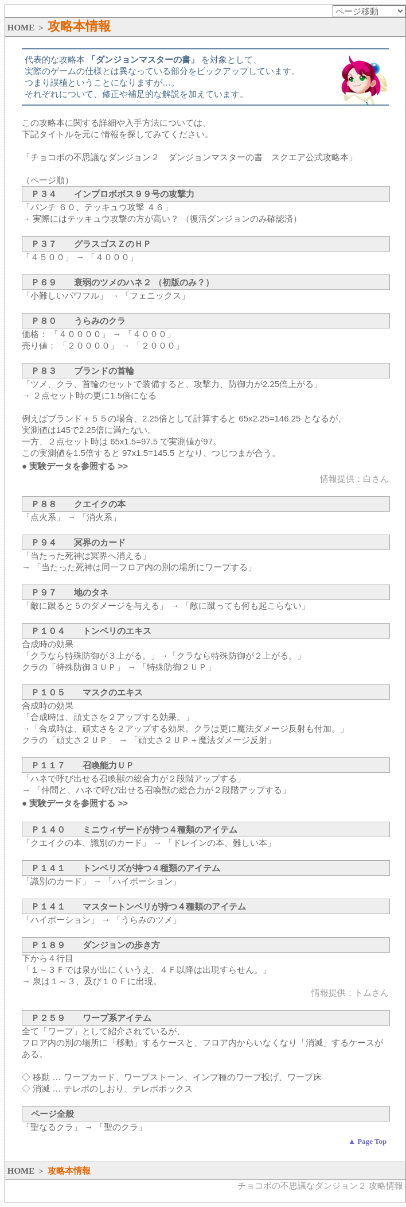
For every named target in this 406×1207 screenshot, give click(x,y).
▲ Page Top (367, 1141)
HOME (21, 27)
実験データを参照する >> (78, 466)
